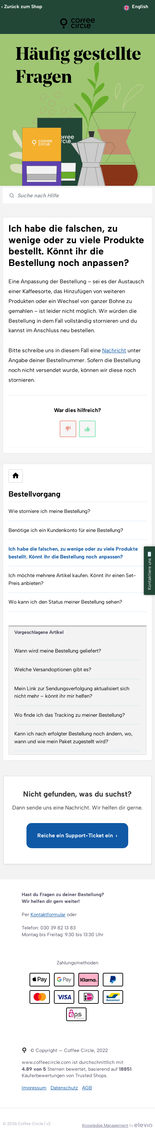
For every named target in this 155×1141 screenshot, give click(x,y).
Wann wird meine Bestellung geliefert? (57, 651)
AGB (87, 1088)
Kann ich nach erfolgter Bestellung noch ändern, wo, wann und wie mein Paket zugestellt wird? (73, 738)
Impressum (34, 1088)
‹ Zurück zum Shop (21, 7)
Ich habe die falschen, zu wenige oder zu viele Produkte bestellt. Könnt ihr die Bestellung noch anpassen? (73, 553)
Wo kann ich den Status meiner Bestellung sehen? (65, 602)
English (140, 7)
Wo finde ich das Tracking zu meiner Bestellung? (69, 715)
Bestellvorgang (34, 494)
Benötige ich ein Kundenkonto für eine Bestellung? (65, 530)
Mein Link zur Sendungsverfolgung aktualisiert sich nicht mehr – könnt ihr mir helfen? (72, 692)
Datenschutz (64, 1088)
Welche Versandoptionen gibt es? (52, 669)
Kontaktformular (48, 914)
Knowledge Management (105, 1125)
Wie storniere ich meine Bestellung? (49, 511)
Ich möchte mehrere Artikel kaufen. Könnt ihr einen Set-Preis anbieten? (72, 579)
